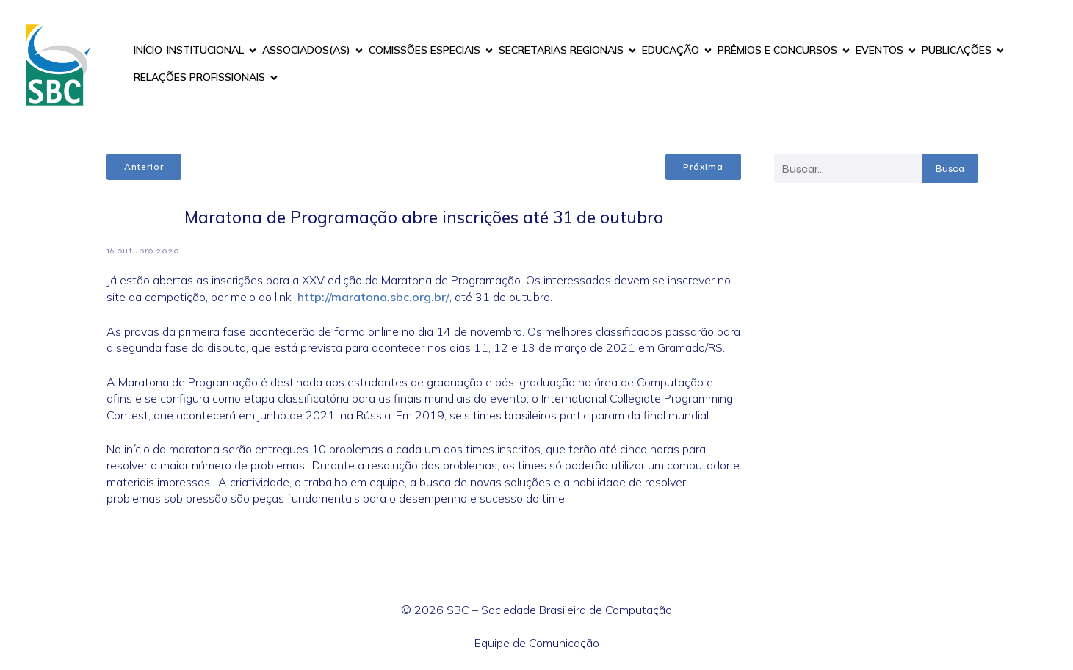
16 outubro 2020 (143, 250)
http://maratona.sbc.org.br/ (373, 296)
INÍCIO (148, 50)
